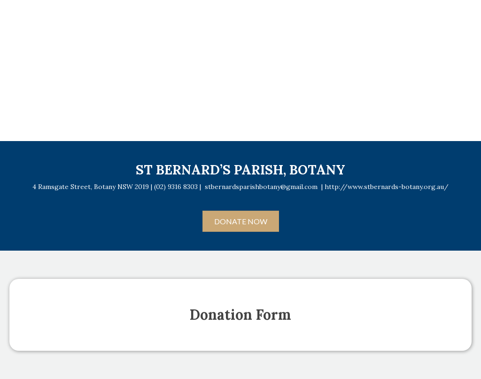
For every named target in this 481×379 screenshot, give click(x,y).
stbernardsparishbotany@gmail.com (261, 186)
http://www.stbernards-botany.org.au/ (387, 186)
